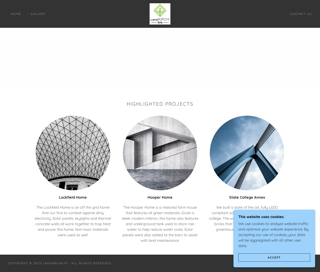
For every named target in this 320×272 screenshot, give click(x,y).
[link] (160, 13)
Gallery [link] (38, 14)
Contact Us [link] (301, 14)
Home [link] (16, 14)
